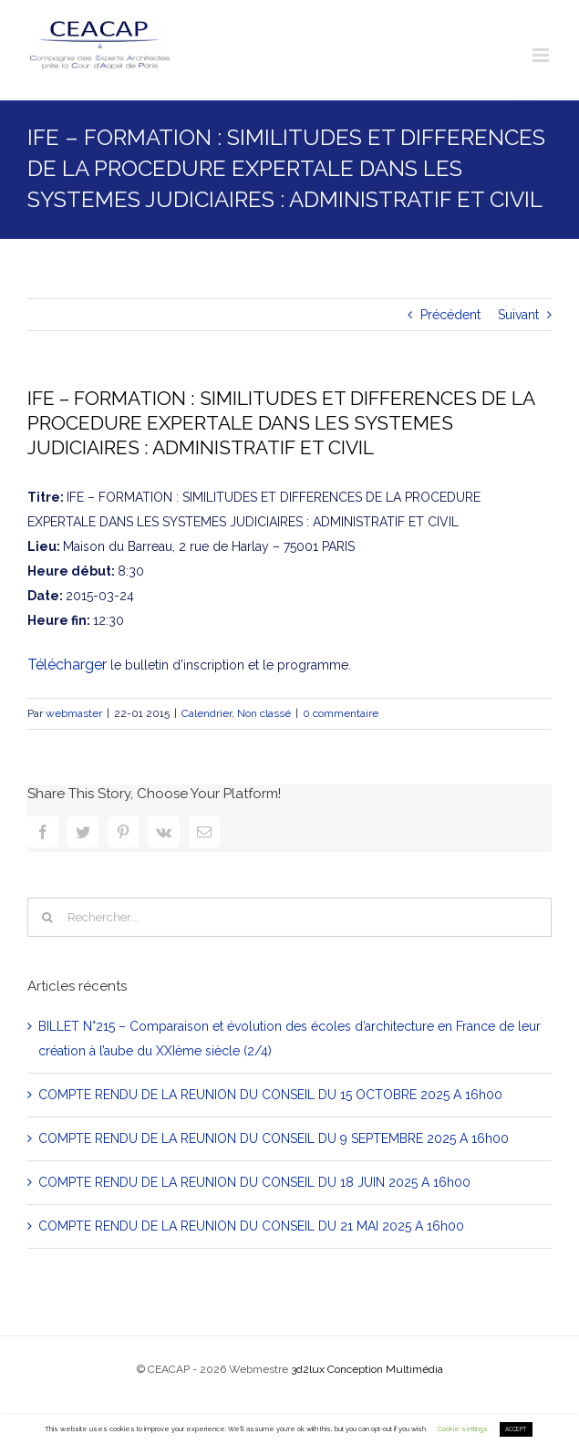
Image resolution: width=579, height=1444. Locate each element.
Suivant (518, 314)
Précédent (450, 314)
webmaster (74, 713)
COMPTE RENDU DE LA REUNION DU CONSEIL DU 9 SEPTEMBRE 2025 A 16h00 (273, 1138)
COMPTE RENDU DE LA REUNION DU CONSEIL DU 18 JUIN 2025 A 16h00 (254, 1182)
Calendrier (206, 713)
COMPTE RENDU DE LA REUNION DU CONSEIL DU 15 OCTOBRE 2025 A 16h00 (270, 1094)
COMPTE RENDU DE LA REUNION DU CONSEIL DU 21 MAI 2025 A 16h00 (251, 1226)
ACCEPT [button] (516, 1429)
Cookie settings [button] (463, 1429)
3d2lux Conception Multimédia (367, 1369)
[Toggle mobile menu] (542, 55)
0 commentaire (340, 713)
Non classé (264, 713)
